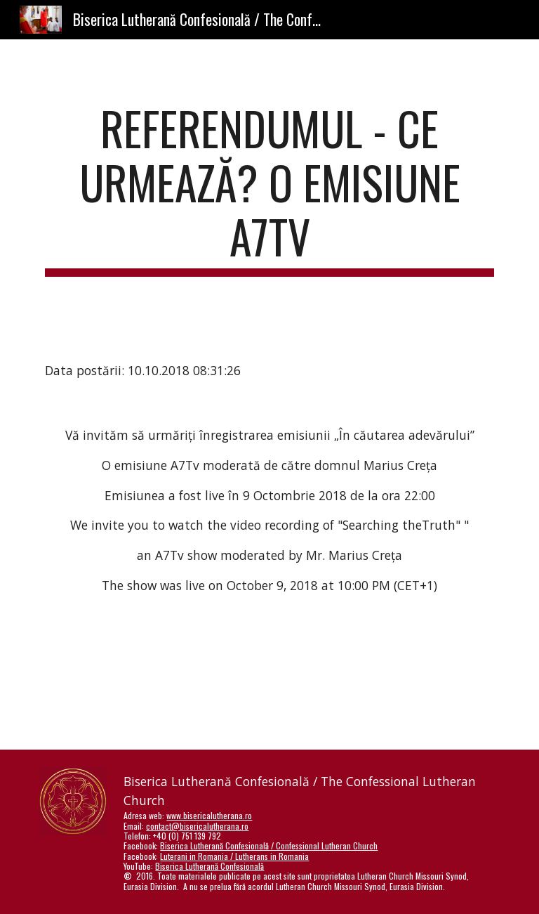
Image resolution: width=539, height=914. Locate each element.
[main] (269, 189)
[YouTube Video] (249, 683)
